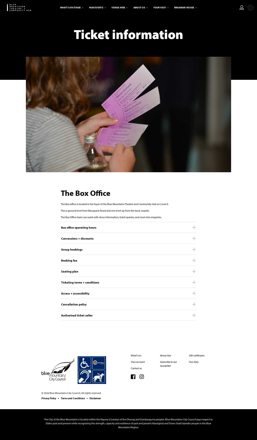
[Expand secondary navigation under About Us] (140, 7)
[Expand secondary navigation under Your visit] (160, 7)
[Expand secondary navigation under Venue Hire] (119, 7)
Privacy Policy (48, 398)
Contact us (136, 368)
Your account (138, 361)
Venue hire (165, 355)
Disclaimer (95, 398)
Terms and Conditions (73, 398)
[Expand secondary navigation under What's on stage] (71, 7)
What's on (136, 355)
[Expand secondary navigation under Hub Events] (97, 7)
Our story (193, 361)
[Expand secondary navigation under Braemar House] (185, 7)
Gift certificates (196, 355)
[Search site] (250, 7)
